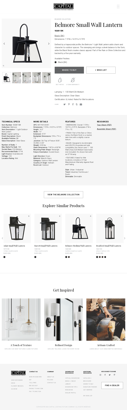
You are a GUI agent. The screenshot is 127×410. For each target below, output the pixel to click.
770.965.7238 (38, 388)
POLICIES (50, 380)
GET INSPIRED (87, 390)
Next (49, 43)
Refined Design (63, 345)
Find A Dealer (112, 385)
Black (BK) (59, 36)
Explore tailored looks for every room (63, 349)
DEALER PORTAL (70, 393)
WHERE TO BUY (69, 70)
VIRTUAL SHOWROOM (72, 378)
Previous (4, 43)
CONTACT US (51, 382)
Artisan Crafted (106, 345)
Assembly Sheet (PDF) (106, 129)
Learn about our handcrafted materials (106, 349)
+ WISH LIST (101, 70)
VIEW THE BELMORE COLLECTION (63, 195)
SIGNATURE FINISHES (90, 387)
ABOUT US (50, 377)
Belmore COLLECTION (63, 19)
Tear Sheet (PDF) (104, 125)
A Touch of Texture (21, 345)
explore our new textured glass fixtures (21, 349)
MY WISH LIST (87, 396)
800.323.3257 (33, 385)
